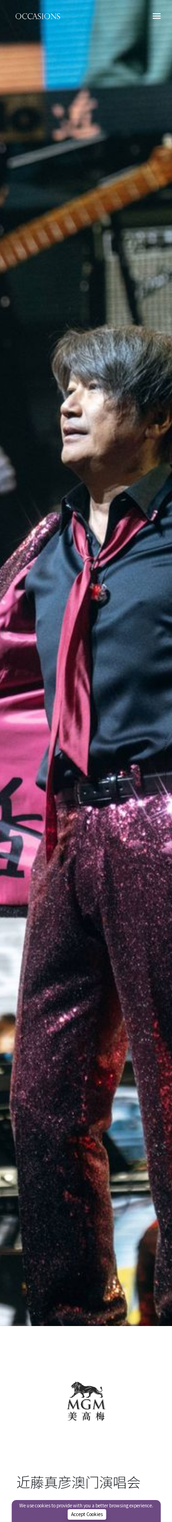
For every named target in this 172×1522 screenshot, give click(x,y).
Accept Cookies (87, 1514)
